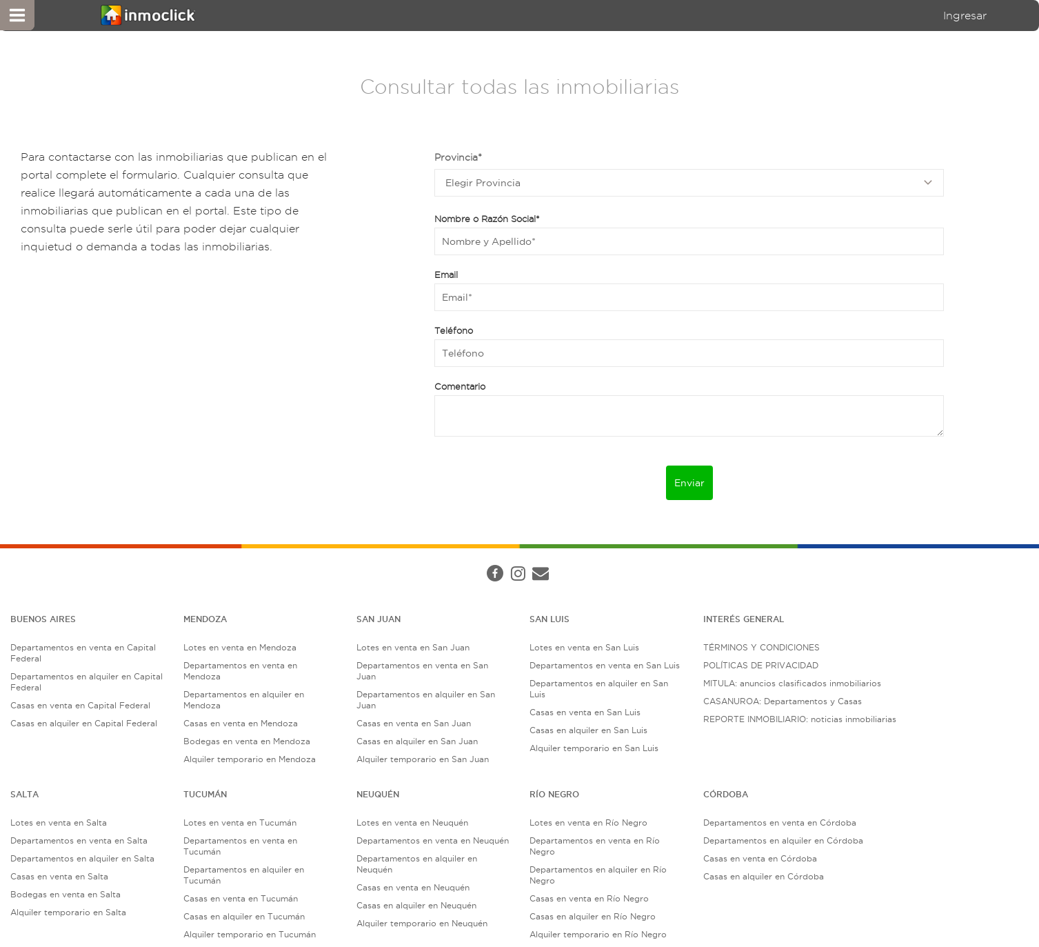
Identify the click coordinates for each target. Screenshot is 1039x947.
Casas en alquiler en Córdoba (763, 876)
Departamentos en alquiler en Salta (82, 858)
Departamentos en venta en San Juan (422, 671)
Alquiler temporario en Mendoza (249, 759)
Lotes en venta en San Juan (413, 647)
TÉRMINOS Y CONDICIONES (761, 647)
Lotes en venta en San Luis (584, 647)
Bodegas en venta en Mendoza (246, 741)
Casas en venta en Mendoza (240, 723)
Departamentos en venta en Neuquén (432, 840)
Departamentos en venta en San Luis (604, 665)
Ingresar (965, 15)
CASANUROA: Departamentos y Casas (782, 701)
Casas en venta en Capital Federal (80, 705)
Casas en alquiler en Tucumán (244, 916)
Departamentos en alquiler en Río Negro (598, 875)
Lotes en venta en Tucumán (239, 822)
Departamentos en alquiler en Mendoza (243, 700)
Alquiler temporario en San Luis (593, 748)
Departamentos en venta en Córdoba (779, 822)
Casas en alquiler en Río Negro (592, 916)
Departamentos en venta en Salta (79, 840)
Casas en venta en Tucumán (240, 898)
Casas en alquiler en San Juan (417, 741)
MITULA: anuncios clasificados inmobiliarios (792, 683)
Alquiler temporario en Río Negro (598, 934)
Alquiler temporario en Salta (68, 912)
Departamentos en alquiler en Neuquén (416, 864)
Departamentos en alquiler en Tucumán (243, 875)
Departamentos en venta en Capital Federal (83, 653)
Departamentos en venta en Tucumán (240, 846)
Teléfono (453, 330)
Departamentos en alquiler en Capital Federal (86, 682)
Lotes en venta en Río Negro (588, 822)
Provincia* (458, 157)
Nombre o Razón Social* (487, 218)
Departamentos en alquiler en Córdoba (783, 840)
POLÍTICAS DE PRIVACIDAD (760, 665)
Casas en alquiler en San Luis (588, 730)
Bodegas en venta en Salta (65, 894)
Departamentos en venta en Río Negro (594, 846)
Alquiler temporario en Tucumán (249, 934)
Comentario (459, 386)
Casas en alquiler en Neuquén (416, 905)
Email (446, 274)
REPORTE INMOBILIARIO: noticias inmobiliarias (799, 719)
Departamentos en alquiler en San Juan (425, 700)
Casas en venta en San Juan (413, 723)
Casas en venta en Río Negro (589, 898)
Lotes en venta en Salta (58, 822)
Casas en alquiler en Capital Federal (83, 723)
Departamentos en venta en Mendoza (240, 671)
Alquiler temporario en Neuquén (421, 923)
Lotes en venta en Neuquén (412, 822)
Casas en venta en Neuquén (413, 887)
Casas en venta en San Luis (584, 712)
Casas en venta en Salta (59, 876)
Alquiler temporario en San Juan (422, 759)
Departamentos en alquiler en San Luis (598, 689)
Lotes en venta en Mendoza (239, 647)
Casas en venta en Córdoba (760, 858)
